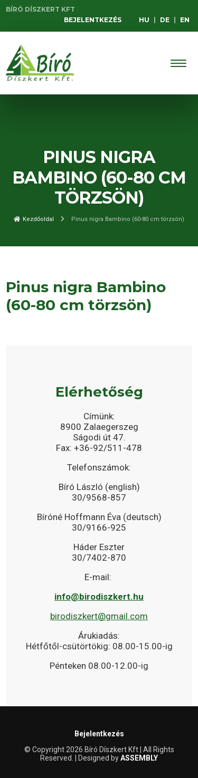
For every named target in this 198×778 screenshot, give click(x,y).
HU (144, 20)
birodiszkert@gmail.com (99, 616)
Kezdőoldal (34, 219)
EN (185, 20)
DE (164, 20)
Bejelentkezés (92, 20)
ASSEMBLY (139, 758)
